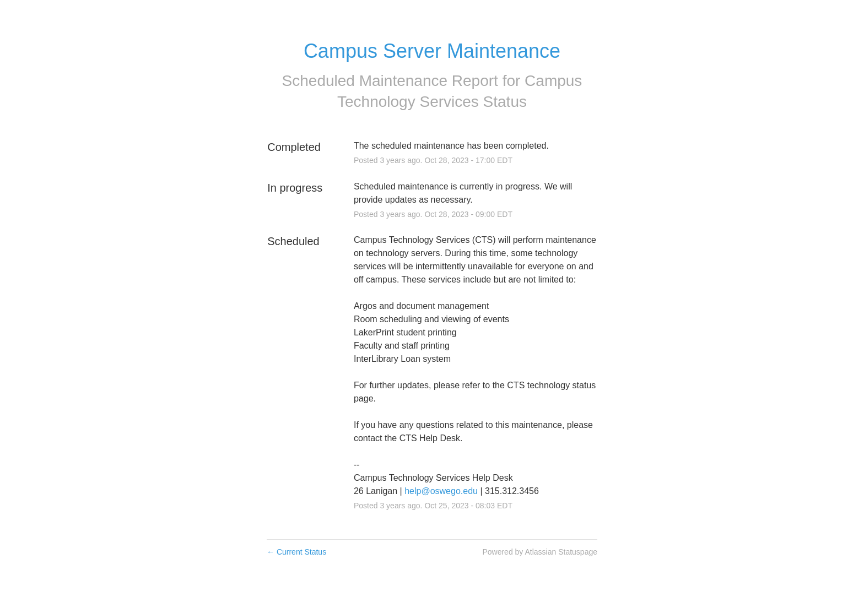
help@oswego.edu (441, 491)
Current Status (296, 551)
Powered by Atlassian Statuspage (539, 551)
